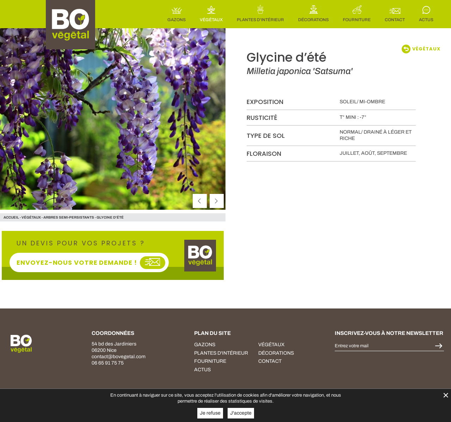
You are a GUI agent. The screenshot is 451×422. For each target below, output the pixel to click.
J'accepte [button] (241, 413)
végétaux (31, 217)
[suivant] (217, 201)
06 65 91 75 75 (108, 363)
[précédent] (200, 201)
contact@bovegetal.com (119, 356)
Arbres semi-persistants (68, 217)
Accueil (11, 217)
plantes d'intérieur (221, 353)
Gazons (204, 344)
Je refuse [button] (210, 413)
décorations (276, 353)
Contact (270, 361)
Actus (202, 369)
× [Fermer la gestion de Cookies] (446, 395)
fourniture (210, 361)
